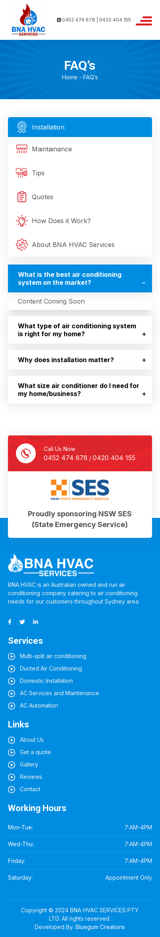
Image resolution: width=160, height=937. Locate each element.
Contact (30, 789)
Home (70, 77)
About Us (32, 739)
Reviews (31, 776)
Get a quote (35, 752)
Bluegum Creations (100, 926)
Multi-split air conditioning (53, 656)
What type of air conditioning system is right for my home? (77, 330)
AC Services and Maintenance (59, 693)
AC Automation (39, 705)
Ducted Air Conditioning (51, 668)
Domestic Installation (46, 680)
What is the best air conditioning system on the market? (69, 278)
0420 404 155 (114, 458)
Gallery (29, 764)
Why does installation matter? (66, 360)
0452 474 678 (66, 458)
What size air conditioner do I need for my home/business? (78, 390)
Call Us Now (89, 454)
